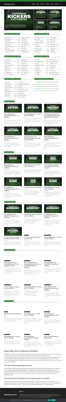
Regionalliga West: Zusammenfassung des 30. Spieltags (46, 90)
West (52, 4)
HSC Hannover (47, 162)
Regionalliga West (27, 311)
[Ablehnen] (64, 400)
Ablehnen (53, 400)
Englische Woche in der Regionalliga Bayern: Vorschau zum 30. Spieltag (32, 138)
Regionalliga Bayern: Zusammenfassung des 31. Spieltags (46, 82)
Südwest (48, 4)
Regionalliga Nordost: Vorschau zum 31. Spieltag (32, 215)
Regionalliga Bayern (7, 134)
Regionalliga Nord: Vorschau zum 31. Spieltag (32, 165)
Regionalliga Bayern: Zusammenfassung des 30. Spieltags (11, 138)
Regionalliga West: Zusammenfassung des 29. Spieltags (31, 338)
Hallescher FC (26, 235)
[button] (60, 4)
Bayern (33, 4)
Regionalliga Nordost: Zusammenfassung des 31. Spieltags (47, 86)
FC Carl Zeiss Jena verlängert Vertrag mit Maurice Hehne (12, 237)
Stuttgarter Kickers (9, 23)
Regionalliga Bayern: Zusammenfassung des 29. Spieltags (51, 138)
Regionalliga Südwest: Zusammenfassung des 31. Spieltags (47, 88)
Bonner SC (36, 15)
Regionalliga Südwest (48, 260)
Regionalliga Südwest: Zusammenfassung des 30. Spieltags (51, 288)
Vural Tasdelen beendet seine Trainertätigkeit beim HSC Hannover (52, 166)
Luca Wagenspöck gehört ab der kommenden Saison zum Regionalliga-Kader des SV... (52, 115)
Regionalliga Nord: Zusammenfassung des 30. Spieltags (11, 189)
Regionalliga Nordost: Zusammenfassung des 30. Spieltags (51, 216)
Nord (38, 4)
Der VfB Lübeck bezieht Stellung (33, 187)
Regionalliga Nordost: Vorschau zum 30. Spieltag (52, 237)
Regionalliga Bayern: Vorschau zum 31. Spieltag (32, 114)
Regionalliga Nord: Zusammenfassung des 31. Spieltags (46, 84)
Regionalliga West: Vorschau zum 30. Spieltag (12, 337)
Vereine (56, 4)
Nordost (42, 4)
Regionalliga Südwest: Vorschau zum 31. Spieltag (33, 287)
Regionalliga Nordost (8, 212)
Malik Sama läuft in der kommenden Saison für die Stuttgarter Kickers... (11, 264)
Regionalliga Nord (7, 162)
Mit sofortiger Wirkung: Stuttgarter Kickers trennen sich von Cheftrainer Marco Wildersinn (33, 265)
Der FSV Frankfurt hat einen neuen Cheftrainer (11, 287)
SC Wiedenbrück (47, 334)
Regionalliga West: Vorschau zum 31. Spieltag (32, 314)
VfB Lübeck (26, 185)
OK (49, 400)
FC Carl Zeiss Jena (7, 235)
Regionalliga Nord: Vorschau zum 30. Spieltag (52, 188)
